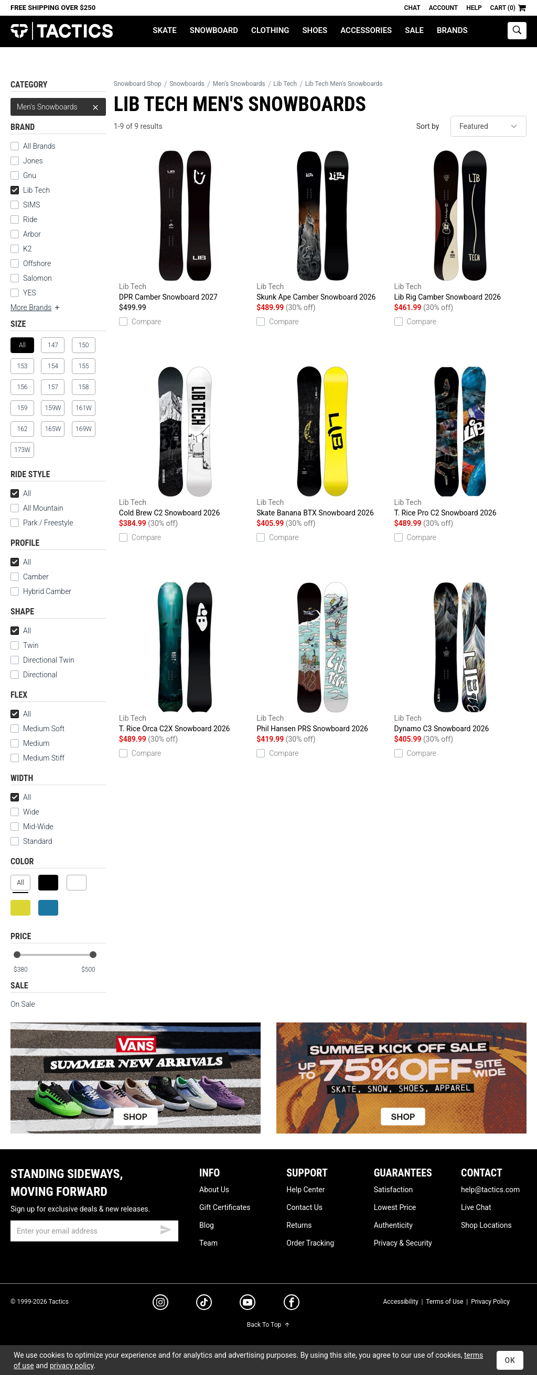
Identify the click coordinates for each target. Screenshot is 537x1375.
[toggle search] (517, 30)
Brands (452, 30)
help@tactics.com (490, 1189)
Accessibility (400, 1301)
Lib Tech (30, 190)
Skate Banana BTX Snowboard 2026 (322, 441)
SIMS (31, 205)
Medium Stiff (37, 758)
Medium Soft (37, 728)
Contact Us (304, 1207)
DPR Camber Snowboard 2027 (185, 225)
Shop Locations (486, 1225)
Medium (29, 743)
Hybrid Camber (47, 591)
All (20, 493)
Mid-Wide (38, 826)
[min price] (25, 969)
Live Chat (476, 1207)
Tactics (61, 31)
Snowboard (214, 30)
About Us (214, 1189)
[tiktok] (204, 1303)
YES (29, 293)
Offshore (37, 263)
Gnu (29, 175)
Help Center (305, 1189)
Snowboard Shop (138, 83)
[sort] (488, 126)
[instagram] (160, 1303)
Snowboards (187, 83)
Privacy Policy (490, 1301)
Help (473, 8)
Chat (412, 8)
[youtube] (247, 1304)
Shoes (314, 30)
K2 (27, 249)
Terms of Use (444, 1301)
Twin (30, 645)
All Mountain (43, 508)
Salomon (37, 278)
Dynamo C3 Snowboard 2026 (460, 657)
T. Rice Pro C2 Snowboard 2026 (460, 441)
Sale (414, 30)
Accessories (366, 30)
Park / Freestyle (48, 523)
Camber (36, 577)
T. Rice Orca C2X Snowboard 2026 (185, 657)
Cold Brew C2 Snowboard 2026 (185, 441)
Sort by (427, 126)
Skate (164, 30)
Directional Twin (48, 660)
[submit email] (165, 1228)
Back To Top (268, 1324)
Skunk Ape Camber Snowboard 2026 (322, 225)
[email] (94, 1230)
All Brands (39, 146)
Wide (31, 812)
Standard (31, 841)
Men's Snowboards (58, 107)
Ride (30, 219)
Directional (40, 674)
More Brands (35, 307)
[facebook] (291, 1304)
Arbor (32, 234)
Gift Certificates (224, 1207)
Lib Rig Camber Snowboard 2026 (460, 225)
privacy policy (72, 1365)
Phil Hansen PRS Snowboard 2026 (322, 657)
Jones (33, 161)
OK (509, 1360)
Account (443, 8)
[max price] (93, 969)
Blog (206, 1225)
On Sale (22, 1004)
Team (208, 1243)
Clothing (270, 30)
